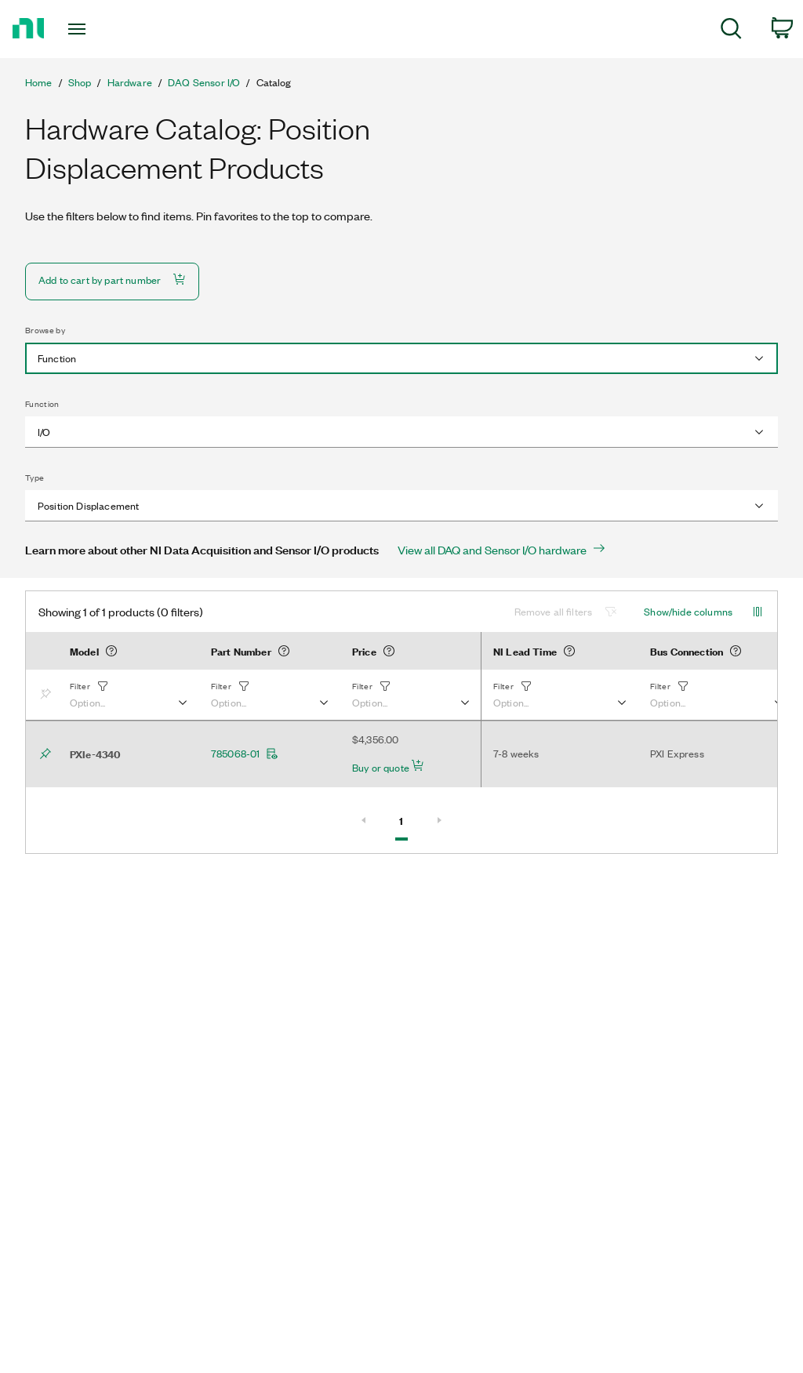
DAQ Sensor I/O (204, 82)
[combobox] (401, 358)
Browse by (45, 330)
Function (42, 404)
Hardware (129, 82)
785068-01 (244, 753)
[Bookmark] (48, 694)
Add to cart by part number (112, 279)
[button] (127, 695)
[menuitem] (731, 31)
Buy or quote (388, 767)
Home (39, 82)
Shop (80, 82)
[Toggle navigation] (104, 29)
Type (34, 477)
